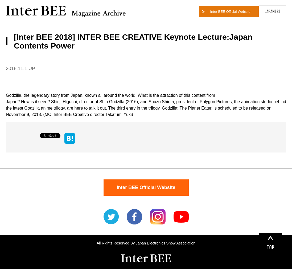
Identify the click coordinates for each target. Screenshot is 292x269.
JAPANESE (273, 11)
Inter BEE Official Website (230, 12)
